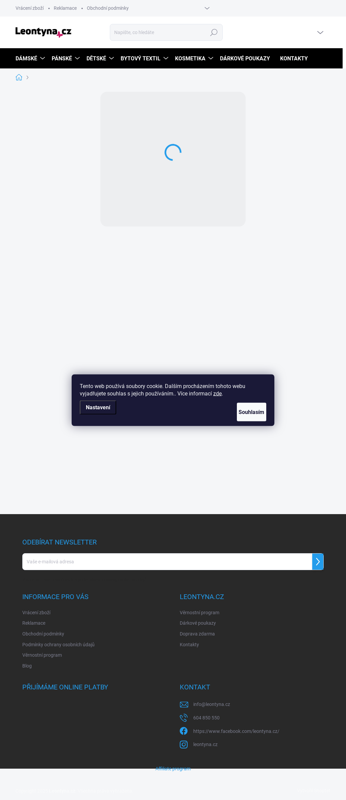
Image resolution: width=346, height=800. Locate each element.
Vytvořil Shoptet (313, 790)
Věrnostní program (42, 655)
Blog (27, 666)
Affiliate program (173, 768)
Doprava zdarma (197, 633)
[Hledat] (166, 32)
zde (217, 393)
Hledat (214, 32)
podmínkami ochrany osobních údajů (112, 579)
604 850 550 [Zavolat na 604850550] (206, 717)
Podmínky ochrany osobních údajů (58, 644)
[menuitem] (31, 58)
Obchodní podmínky (108, 8)
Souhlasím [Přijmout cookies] (245, 412)
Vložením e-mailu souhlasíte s (84, 579)
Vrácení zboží (30, 8)
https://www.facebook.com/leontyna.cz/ (236, 731)
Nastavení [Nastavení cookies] (98, 407)
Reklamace (65, 8)
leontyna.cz (205, 744)
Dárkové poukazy (198, 623)
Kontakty (189, 644)
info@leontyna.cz (211, 704)
